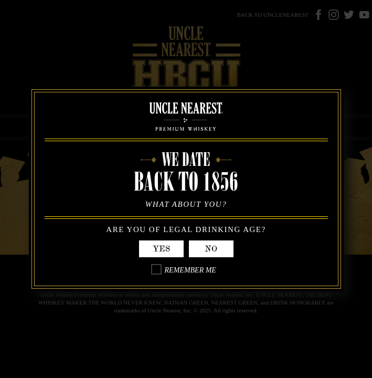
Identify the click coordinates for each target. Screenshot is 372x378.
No (211, 249)
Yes (161, 249)
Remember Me (190, 270)
